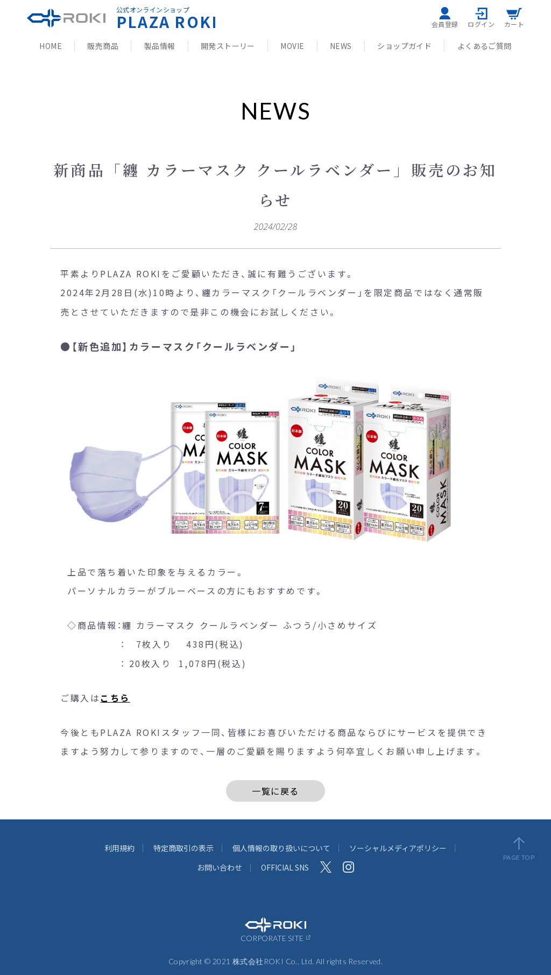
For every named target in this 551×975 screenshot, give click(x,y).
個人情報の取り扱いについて (281, 848)
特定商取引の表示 (183, 848)
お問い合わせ (219, 867)
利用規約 (119, 848)
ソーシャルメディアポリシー (398, 848)
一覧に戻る (275, 790)
